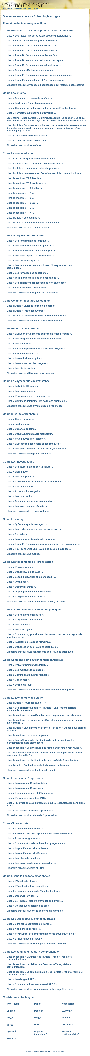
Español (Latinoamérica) (70, 1032)
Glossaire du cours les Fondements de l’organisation (36, 601)
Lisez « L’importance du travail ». (25, 938)
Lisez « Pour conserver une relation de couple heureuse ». (39, 549)
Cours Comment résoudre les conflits (26, 300)
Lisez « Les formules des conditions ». (28, 273)
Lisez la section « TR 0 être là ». (24, 178)
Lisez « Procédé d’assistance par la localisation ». (34, 65)
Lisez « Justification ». (19, 424)
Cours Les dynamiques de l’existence (26, 381)
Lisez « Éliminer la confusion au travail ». (29, 924)
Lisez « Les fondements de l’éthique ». (28, 241)
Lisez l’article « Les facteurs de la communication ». (35, 163)
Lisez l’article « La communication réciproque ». (33, 168)
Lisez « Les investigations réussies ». (27, 506)
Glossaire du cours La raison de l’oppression (32, 815)
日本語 (10, 1025)
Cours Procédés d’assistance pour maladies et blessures (38, 30)
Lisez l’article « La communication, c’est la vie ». (33, 222)
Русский (11, 1031)
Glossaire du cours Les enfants (24, 145)
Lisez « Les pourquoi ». (19, 496)
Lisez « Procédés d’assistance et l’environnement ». (35, 80)
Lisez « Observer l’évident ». (22, 896)
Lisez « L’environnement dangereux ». (28, 665)
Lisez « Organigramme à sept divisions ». (29, 591)
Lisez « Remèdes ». (17, 534)
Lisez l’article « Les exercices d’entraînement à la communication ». (44, 173)
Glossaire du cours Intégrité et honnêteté (29, 453)
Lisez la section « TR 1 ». (20, 193)
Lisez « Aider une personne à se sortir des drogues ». (36, 348)
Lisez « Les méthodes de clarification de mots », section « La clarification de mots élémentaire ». (40, 741)
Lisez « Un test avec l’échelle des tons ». (29, 906)
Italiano (66, 1017)
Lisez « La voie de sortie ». (21, 368)
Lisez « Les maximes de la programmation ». (31, 863)
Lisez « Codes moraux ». (20, 419)
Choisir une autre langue (18, 997)
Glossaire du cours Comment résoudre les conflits (34, 320)
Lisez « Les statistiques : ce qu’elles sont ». (31, 255)
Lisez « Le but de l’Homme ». (22, 386)
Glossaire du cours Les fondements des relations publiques (40, 652)
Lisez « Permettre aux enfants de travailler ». (31, 113)
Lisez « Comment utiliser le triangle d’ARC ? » (32, 984)
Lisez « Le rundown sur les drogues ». (28, 363)
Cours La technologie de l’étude (23, 697)
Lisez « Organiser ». (18, 582)
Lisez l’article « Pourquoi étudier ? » (26, 703)
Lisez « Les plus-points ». (21, 476)
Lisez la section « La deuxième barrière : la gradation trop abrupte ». (44, 715)
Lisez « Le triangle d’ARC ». (22, 979)
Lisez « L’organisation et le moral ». (26, 596)
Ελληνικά (67, 1010)
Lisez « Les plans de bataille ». (23, 858)
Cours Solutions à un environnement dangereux (33, 659)
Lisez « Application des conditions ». (27, 287)
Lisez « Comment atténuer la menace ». (28, 675)
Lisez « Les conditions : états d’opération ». (31, 245)
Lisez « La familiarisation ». (22, 486)
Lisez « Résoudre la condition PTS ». (27, 798)
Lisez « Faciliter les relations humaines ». (29, 642)
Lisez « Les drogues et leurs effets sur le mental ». (34, 338)
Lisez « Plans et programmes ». (24, 838)
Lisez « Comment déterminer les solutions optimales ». (37, 401)
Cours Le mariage (14, 519)
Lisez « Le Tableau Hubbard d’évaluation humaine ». (35, 901)
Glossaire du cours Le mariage (24, 554)
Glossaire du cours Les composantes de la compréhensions (40, 989)
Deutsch (38, 1010)
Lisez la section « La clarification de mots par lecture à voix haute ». (44, 748)
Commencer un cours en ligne (14, 8)
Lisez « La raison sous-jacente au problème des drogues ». (39, 334)
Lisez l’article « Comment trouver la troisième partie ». (36, 315)
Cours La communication (18, 153)
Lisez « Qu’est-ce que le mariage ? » (27, 524)
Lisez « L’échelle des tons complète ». (27, 886)
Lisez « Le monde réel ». (20, 684)
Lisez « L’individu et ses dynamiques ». (28, 396)
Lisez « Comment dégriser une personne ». (30, 70)
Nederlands (68, 1004)
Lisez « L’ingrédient (25, 619)
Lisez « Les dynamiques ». (21, 391)
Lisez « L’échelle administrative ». (25, 828)
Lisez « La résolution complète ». (25, 358)
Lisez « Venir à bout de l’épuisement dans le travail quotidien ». (41, 934)
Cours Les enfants (14, 93)
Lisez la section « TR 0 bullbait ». (25, 188)
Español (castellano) (40, 1032)
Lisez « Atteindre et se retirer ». (24, 929)
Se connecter (33, 8)
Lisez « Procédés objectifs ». (22, 353)
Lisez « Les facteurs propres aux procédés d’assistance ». (39, 35)
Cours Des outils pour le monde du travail (29, 918)
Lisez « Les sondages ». (20, 629)
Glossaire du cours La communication (28, 227)
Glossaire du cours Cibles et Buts (25, 868)
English (11, 1010)
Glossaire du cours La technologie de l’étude (31, 770)
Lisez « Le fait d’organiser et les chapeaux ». (31, 577)
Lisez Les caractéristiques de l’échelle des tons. (33, 891)
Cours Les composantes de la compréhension (31, 951)
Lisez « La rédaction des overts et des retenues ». (34, 444)
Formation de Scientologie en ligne (24, 23)
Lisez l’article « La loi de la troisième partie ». (31, 306)
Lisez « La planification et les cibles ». (27, 848)
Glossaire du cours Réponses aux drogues (30, 373)
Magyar (38, 1017)
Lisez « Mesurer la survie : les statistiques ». (31, 250)
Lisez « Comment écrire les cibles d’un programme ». (36, 843)
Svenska (11, 1038)
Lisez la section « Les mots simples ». (27, 735)
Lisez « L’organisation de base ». (25, 572)
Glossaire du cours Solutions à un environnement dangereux (40, 689)
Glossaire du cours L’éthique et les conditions (32, 292)
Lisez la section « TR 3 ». (20, 208)
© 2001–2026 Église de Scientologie (38, 1051)
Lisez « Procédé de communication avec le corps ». (35, 60)
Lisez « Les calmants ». (19, 343)
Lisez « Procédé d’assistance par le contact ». (32, 45)
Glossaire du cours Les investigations (28, 511)
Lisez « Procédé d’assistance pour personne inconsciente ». (40, 75)
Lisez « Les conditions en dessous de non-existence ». (37, 283)
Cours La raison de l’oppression (23, 778)
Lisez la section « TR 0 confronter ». (26, 183)
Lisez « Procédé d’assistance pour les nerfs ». (32, 55)
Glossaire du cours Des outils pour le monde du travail (37, 943)
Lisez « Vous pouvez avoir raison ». (26, 439)
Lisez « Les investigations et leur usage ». (30, 467)
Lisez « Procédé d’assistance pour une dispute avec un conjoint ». (43, 544)
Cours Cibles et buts (15, 823)
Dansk (37, 1004)
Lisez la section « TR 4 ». (20, 213)
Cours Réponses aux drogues (21, 328)
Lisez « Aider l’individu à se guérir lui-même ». (32, 40)
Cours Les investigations (18, 461)
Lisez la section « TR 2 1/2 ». (22, 203)
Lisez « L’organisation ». (20, 567)
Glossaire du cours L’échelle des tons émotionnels (35, 911)
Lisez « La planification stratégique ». (27, 853)
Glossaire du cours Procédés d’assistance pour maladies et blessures (45, 85)
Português (67, 1024)
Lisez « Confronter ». (18, 680)
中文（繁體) (13, 1004)
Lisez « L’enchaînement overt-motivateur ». (30, 434)
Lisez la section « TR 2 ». (20, 198)
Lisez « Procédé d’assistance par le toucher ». (32, 50)
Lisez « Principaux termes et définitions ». (30, 793)
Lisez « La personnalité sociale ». (25, 788)
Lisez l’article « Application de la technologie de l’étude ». (38, 765)
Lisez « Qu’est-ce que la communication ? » (31, 158)
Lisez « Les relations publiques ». (25, 614)
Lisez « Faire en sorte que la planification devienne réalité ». (40, 833)
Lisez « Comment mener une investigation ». (31, 501)
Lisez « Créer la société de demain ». (27, 140)
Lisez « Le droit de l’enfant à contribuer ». (30, 103)
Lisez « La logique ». (18, 471)
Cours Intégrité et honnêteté (20, 414)
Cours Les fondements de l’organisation (28, 561)
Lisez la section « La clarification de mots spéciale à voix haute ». (43, 760)
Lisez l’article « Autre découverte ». (26, 310)
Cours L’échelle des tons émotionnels (26, 876)
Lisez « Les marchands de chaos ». (26, 670)
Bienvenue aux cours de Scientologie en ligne (31, 16)
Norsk (37, 1024)
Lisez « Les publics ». (18, 624)
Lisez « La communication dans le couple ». (31, 539)
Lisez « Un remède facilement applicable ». (30, 810)
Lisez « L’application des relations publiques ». (33, 647)
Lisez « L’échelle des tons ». (22, 881)
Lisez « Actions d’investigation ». (25, 491)
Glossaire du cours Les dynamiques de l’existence (34, 406)
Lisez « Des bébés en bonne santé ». (27, 135)
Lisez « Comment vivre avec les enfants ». (30, 98)
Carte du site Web (57, 1051)
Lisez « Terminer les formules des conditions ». (33, 278)
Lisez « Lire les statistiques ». (23, 260)
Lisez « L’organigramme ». (21, 587)
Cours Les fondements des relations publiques (32, 609)
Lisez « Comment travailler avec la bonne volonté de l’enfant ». (41, 108)
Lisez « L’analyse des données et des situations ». (34, 481)
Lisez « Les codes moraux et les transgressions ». (34, 529)
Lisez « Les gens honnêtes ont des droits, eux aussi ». (37, 448)
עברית (10, 1018)
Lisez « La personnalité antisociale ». (27, 783)
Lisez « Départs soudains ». (22, 429)
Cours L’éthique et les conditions (23, 235)
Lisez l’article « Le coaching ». (23, 217)
